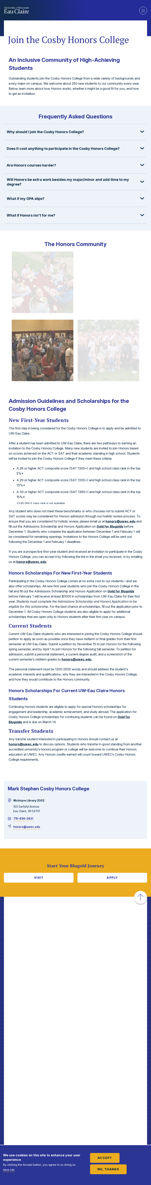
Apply (112, 877)
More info (9, 1169)
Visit (39, 877)
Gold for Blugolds (110, 526)
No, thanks (108, 1169)
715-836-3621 (23, 818)
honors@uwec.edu (120, 521)
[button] (75, 132)
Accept (105, 1158)
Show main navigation (143, 11)
